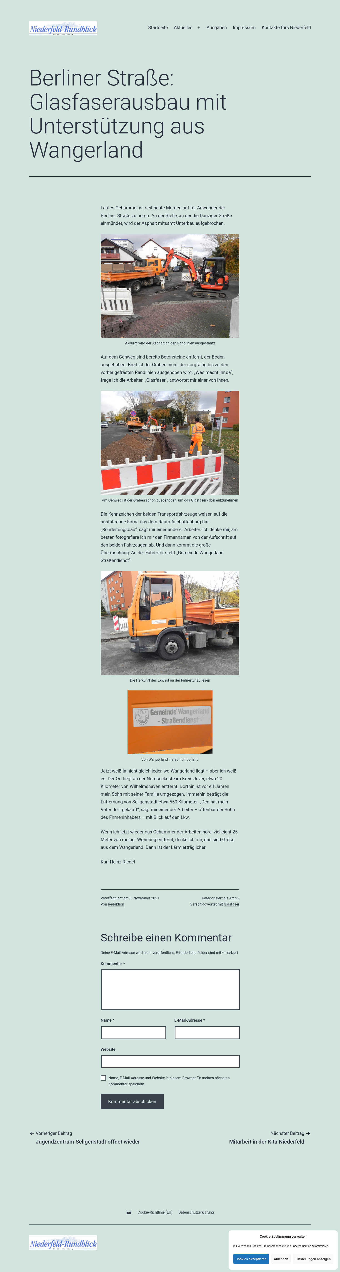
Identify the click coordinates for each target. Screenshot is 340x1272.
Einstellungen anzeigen (313, 1259)
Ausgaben (217, 27)
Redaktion (116, 904)
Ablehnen (281, 1259)
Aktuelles (183, 27)
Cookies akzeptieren (251, 1259)
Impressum (244, 27)
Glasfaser (231, 904)
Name (107, 1020)
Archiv (234, 898)
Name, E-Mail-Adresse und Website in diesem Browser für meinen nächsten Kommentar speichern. (169, 1081)
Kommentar (113, 963)
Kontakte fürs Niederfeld (286, 27)
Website (108, 1049)
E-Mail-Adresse (189, 1020)
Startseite (158, 27)
